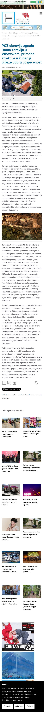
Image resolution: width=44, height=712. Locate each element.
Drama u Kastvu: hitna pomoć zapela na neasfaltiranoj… (9, 434)
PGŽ (4, 395)
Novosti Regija (13, 33)
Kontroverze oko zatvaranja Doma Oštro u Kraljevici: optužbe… (31, 467)
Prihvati (30, 706)
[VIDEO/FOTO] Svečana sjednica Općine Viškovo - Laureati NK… (10, 468)
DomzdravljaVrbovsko (13, 395)
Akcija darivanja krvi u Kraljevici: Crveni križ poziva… (9, 502)
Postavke (7, 706)
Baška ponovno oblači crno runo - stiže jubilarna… (30, 569)
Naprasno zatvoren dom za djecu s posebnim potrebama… (31, 534)
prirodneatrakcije (35, 395)
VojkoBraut (25, 395)
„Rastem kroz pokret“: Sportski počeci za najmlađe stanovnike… (9, 601)
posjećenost (5, 398)
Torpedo (4, 33)
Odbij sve (19, 706)
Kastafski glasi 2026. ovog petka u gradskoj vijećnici (30, 502)
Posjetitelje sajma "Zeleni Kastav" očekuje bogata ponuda (32, 433)
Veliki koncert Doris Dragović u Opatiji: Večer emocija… (10, 537)
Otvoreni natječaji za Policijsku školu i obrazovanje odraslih (9, 569)
